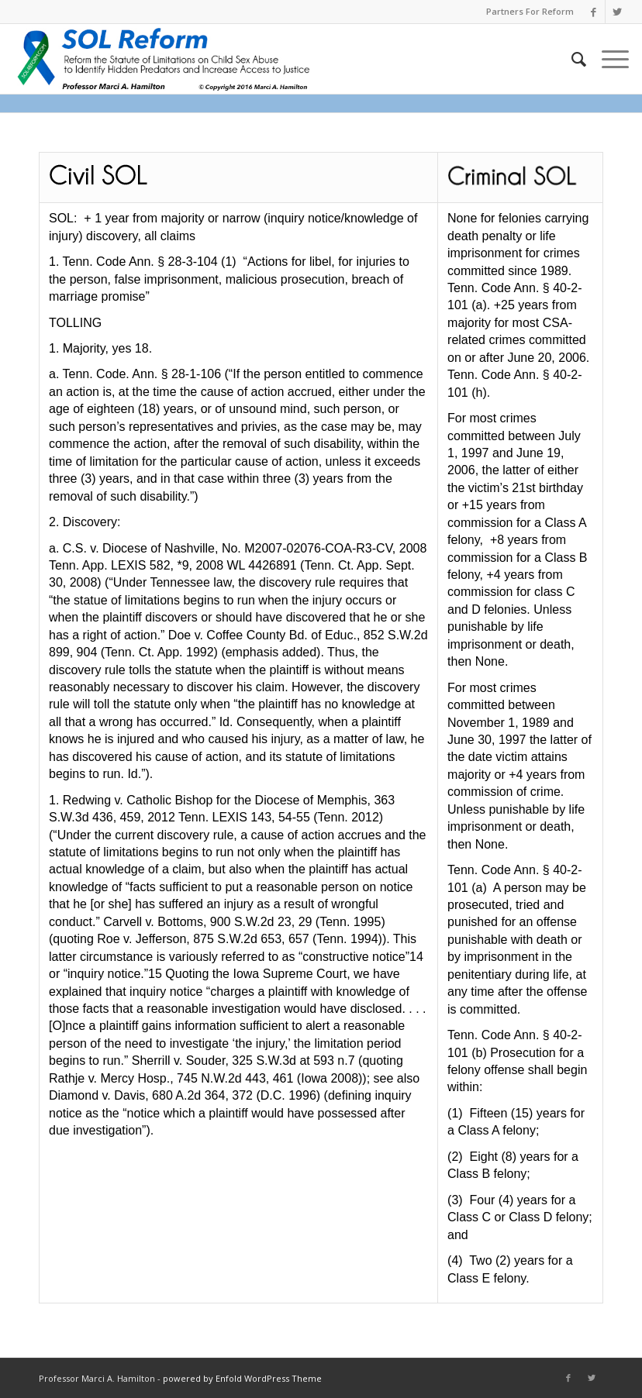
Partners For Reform (530, 11)
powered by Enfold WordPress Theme (242, 1378)
